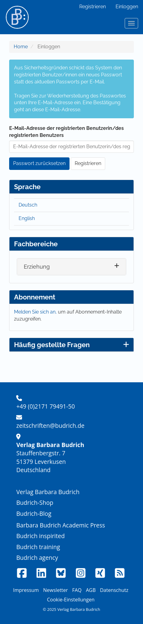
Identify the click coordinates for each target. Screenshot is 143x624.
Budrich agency (37, 557)
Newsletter (55, 590)
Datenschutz (114, 590)
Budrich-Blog (33, 513)
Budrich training (38, 547)
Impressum (26, 590)
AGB (91, 590)
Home (21, 47)
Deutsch (28, 205)
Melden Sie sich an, (36, 312)
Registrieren (92, 6)
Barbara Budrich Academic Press (60, 525)
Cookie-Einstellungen (71, 599)
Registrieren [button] (88, 163)
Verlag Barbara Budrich (47, 492)
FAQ (77, 590)
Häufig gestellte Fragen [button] (71, 345)
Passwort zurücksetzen (39, 163)
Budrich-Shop (34, 502)
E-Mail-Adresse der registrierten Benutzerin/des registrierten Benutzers (66, 131)
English (27, 218)
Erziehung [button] (37, 266)
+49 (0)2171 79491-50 (45, 406)
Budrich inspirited (40, 536)
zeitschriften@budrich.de (50, 425)
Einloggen (127, 6)
